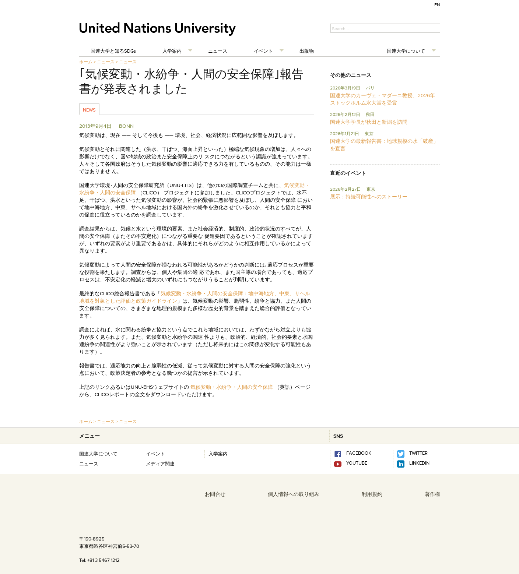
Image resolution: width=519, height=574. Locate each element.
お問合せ (215, 494)
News (89, 109)
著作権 (432, 494)
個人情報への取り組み (293, 494)
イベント (263, 50)
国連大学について (406, 50)
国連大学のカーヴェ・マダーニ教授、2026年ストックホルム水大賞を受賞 (382, 99)
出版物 (306, 50)
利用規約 (372, 494)
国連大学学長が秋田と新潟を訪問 (368, 122)
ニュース (217, 50)
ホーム (85, 62)
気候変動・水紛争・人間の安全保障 (231, 387)
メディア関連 (160, 463)
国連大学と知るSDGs (113, 50)
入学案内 (172, 50)
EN (437, 4)
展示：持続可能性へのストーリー (368, 196)
